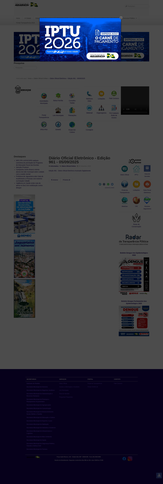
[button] (121, 18)
